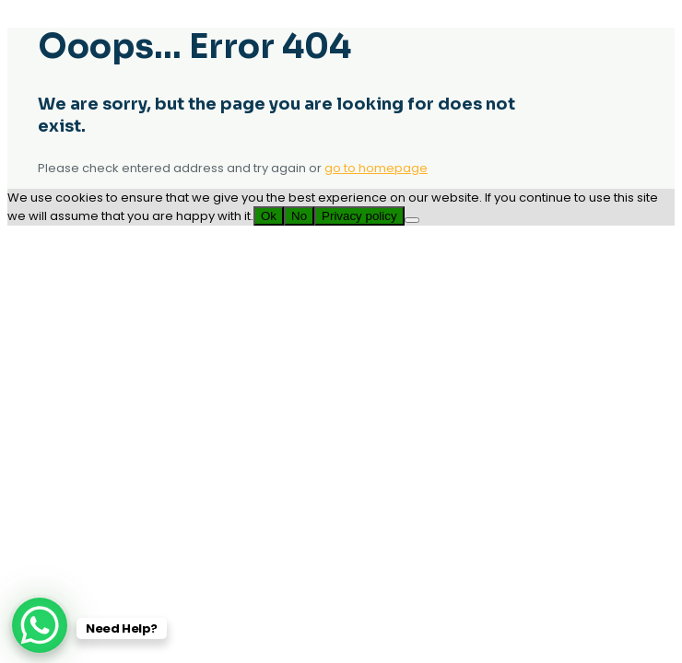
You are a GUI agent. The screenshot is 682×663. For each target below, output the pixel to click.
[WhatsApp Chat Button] (39, 625)
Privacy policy (359, 216)
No (299, 216)
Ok (268, 216)
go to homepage (376, 168)
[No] (412, 220)
